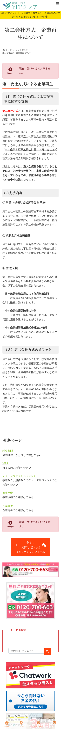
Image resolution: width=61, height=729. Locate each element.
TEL (54, 724)
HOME (6, 724)
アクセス (21, 724)
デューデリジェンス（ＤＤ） (19, 475)
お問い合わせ (38, 724)
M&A (5, 463)
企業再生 (7, 506)
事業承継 (7, 492)
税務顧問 (7, 450)
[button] (30, 547)
